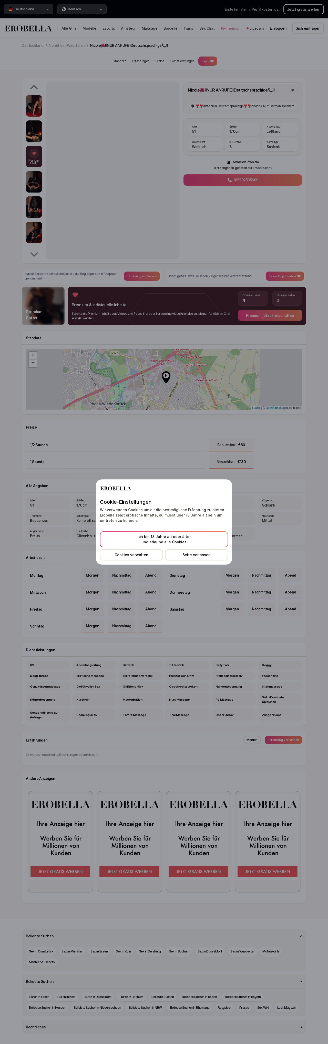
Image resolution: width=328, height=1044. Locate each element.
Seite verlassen (196, 555)
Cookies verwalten (131, 555)
